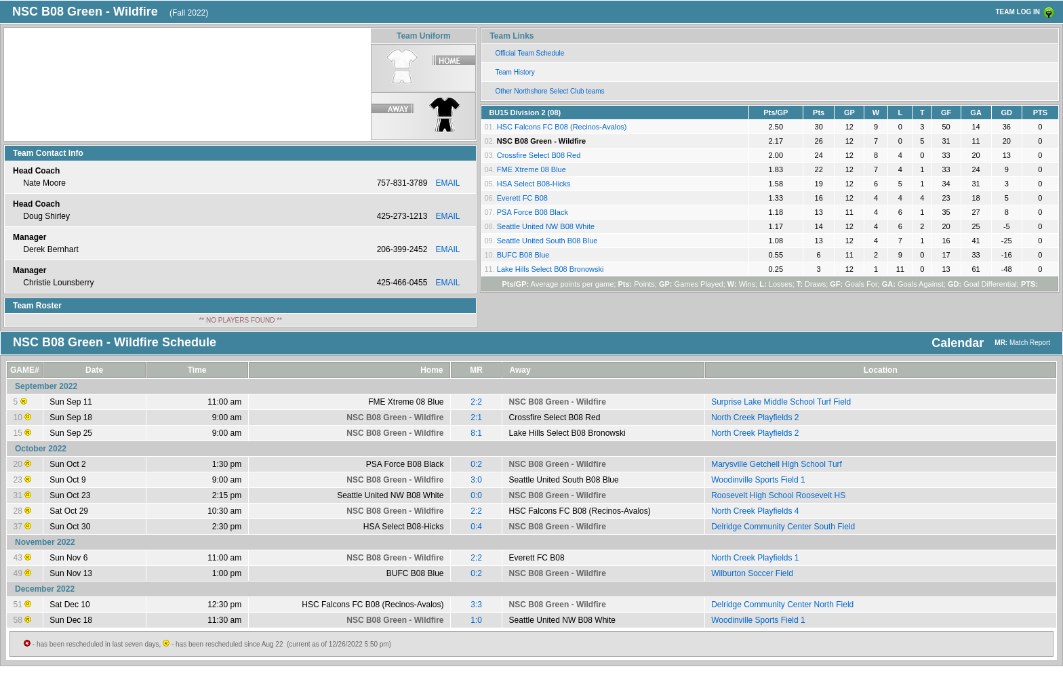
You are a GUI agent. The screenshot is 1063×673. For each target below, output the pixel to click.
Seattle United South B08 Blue (547, 241)
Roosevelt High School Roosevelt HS (778, 495)
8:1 (476, 433)
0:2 (476, 464)
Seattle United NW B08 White (546, 226)
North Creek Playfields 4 (755, 511)
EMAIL (447, 183)
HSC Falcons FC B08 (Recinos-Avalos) (562, 127)
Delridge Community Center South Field (783, 526)
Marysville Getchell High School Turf (776, 464)
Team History (514, 72)
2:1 (476, 417)
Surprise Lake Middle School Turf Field (781, 402)
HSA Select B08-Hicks (534, 184)
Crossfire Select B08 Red (539, 155)
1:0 (476, 620)
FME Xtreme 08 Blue (531, 169)
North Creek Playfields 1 (755, 558)
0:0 (476, 495)
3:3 (476, 604)
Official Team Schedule (529, 53)
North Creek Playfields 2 (755, 417)
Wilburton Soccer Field (752, 573)
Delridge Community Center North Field (782, 604)
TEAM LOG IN (1017, 12)
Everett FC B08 (522, 198)
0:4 (476, 526)
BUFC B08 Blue (523, 255)
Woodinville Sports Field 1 (758, 480)
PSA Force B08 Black (532, 212)
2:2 (476, 402)
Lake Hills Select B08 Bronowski (550, 269)
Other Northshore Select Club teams (549, 91)
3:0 (476, 480)
